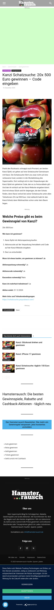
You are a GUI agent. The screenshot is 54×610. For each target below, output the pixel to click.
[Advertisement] (27, 36)
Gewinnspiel (12, 67)
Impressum (31, 557)
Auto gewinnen (11, 444)
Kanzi (18, 310)
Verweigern (27, 584)
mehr (27, 598)
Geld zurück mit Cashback (15, 458)
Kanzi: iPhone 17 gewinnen (28, 354)
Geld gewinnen (24, 67)
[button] (4, 3)
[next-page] (7, 377)
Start (4, 67)
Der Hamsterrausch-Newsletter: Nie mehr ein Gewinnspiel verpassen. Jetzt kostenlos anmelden (27, 424)
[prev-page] (3, 377)
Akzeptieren (27, 591)
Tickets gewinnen (12, 455)
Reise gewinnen (11, 447)
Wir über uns (12, 557)
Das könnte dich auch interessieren (17, 336)
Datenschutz (41, 557)
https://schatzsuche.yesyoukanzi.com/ (18, 300)
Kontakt (22, 557)
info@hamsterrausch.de (33, 532)
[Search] (50, 3)
